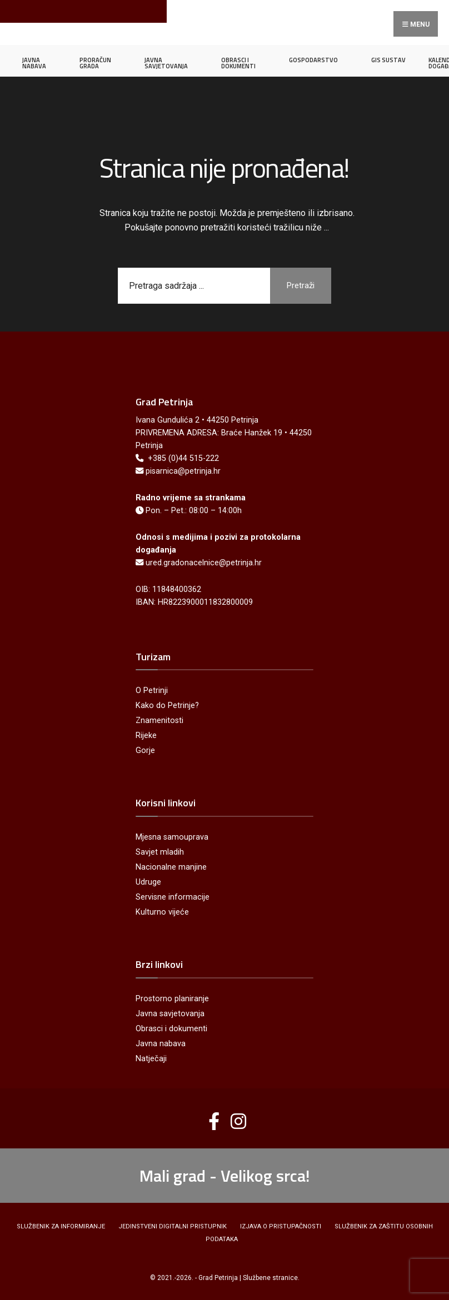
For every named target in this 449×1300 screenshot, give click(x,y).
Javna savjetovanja (170, 1013)
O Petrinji (152, 690)
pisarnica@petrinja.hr (183, 471)
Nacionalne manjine (171, 867)
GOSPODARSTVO (313, 60)
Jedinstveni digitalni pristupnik (172, 1226)
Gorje (145, 750)
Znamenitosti (159, 720)
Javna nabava (161, 1043)
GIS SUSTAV (388, 60)
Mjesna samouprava (172, 837)
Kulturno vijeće (162, 912)
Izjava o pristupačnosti (280, 1226)
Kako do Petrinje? (167, 705)
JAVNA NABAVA (34, 63)
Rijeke (146, 735)
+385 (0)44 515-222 (183, 458)
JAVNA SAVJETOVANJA (166, 63)
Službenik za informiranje (61, 1226)
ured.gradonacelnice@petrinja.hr (204, 563)
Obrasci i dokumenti (171, 1028)
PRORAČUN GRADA (95, 63)
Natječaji (151, 1058)
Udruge (148, 882)
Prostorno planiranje (172, 998)
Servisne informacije (172, 897)
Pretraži (301, 285)
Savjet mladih (160, 852)
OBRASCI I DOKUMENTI (238, 63)
